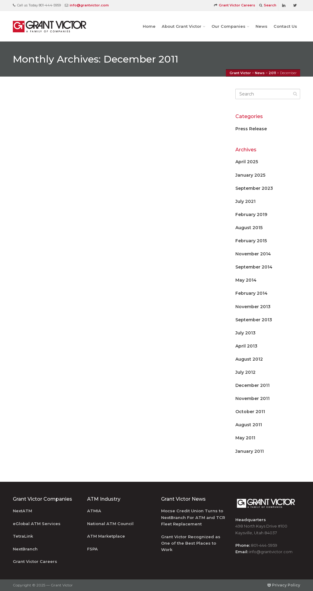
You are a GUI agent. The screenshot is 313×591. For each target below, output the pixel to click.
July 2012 (245, 372)
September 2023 (254, 188)
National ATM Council (110, 523)
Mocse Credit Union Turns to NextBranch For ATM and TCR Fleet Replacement (193, 517)
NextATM (22, 510)
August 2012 (249, 359)
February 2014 (251, 293)
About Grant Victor (181, 26)
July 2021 (245, 201)
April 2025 (246, 161)
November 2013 (253, 306)
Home (149, 26)
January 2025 (250, 175)
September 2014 (253, 267)
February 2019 (251, 214)
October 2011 (250, 411)
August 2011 (248, 424)
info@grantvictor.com (87, 5)
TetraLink (23, 536)
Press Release (251, 129)
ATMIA (94, 510)
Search (267, 5)
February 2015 (251, 240)
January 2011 (249, 451)
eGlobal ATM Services (37, 523)
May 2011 (245, 438)
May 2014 (245, 280)
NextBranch (25, 548)
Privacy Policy (283, 585)
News (261, 26)
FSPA (92, 548)
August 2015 (249, 227)
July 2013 (245, 333)
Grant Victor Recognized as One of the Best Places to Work (190, 543)
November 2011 (252, 398)
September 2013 (253, 320)
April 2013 (246, 346)
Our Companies (228, 26)
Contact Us (285, 26)
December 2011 (252, 385)
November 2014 (253, 254)
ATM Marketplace (106, 536)
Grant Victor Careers (234, 5)
